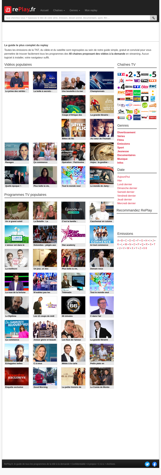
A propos (91, 464)
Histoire (121, 117)
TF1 (121, 74)
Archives (111, 464)
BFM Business (137, 99)
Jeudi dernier (124, 199)
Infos (120, 162)
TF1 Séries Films (137, 87)
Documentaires (126, 155)
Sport (120, 147)
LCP (137, 117)
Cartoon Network (121, 111)
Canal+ (145, 74)
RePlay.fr (8, 464)
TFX (152, 80)
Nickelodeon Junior (152, 111)
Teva (137, 93)
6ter (145, 87)
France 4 (121, 87)
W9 (137, 80)
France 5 (152, 74)
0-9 (145, 248)
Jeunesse (123, 151)
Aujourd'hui (123, 176)
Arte (129, 80)
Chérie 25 (129, 93)
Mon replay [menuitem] (91, 10)
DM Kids (137, 111)
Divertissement (126, 132)
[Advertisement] (80, 31)
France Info (152, 93)
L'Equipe (137, 105)
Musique (122, 159)
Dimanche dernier (127, 188)
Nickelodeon (145, 111)
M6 (121, 80)
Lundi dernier (124, 184)
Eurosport (129, 105)
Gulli (145, 105)
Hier (119, 180)
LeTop (145, 117)
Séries (121, 136)
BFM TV (129, 99)
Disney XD (129, 111)
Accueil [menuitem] (44, 10)
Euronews (145, 99)
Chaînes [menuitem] (59, 10)
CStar (129, 86)
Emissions (123, 143)
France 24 (152, 99)
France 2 (129, 74)
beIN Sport (121, 105)
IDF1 (129, 117)
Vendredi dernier (126, 195)
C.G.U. (101, 464)
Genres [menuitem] (75, 10)
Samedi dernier (126, 192)
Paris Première (145, 93)
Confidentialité (78, 464)
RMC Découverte (152, 87)
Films (120, 140)
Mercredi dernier (126, 203)
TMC (145, 80)
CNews (121, 99)
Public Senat (152, 117)
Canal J (152, 105)
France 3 (137, 74)
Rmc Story (121, 93)
